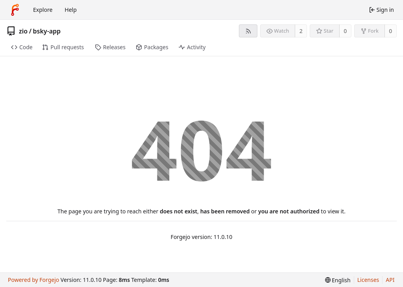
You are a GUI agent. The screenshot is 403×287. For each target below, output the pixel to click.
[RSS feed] (248, 30)
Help (71, 9)
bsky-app (47, 31)
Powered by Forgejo (33, 279)
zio (23, 31)
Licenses (368, 279)
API (390, 279)
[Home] (15, 10)
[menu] (338, 280)
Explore (42, 9)
